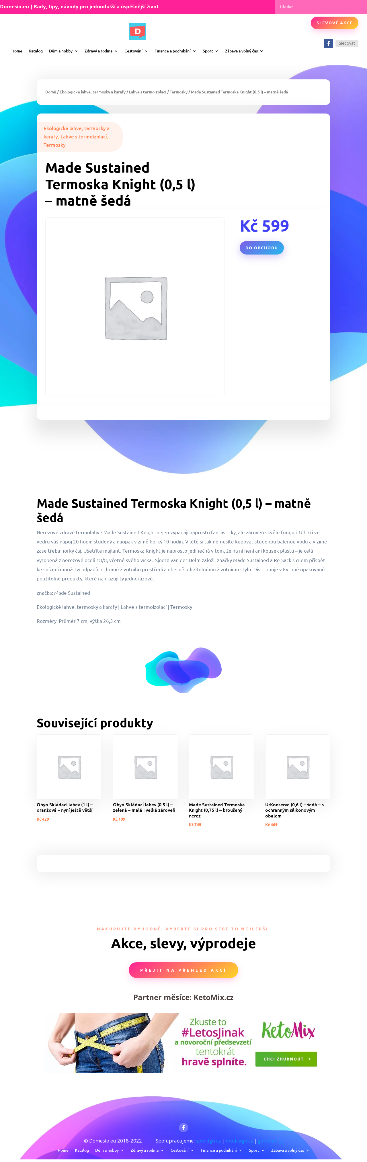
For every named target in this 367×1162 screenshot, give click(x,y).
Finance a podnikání (173, 51)
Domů (50, 92)
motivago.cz (239, 1140)
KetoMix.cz (214, 997)
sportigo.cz (208, 1140)
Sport (208, 51)
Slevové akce (335, 22)
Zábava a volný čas (241, 51)
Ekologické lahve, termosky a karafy (93, 92)
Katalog (36, 51)
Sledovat (347, 43)
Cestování (133, 51)
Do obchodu (261, 247)
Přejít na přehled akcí (183, 970)
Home (16, 51)
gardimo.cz (270, 1140)
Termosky (179, 92)
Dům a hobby (61, 51)
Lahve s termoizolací (147, 92)
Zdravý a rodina (98, 51)
